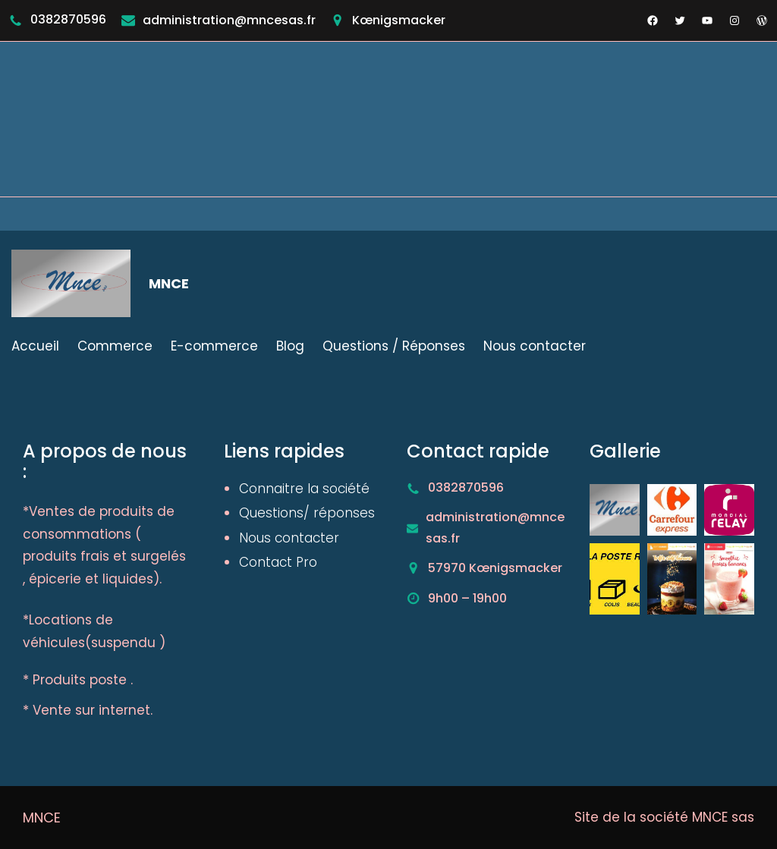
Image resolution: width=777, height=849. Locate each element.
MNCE (169, 283)
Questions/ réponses (307, 513)
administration (188, 20)
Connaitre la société (304, 489)
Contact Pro (278, 562)
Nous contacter (289, 538)
